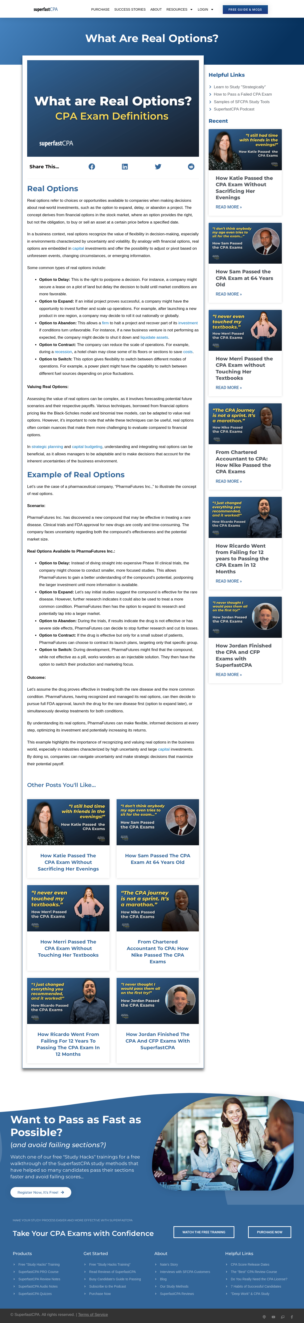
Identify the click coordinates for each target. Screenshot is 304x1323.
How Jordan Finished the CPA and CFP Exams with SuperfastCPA (158, 1040)
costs (188, 352)
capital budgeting (87, 446)
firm (105, 323)
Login (206, 9)
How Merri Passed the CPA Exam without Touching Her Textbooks (68, 948)
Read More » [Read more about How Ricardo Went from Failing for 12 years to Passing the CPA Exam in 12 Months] (229, 581)
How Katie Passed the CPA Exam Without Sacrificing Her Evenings (68, 862)
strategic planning (47, 446)
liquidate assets (154, 337)
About (156, 9)
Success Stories (130, 9)
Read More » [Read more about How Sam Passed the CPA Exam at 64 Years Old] (229, 294)
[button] (91, 166)
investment (188, 323)
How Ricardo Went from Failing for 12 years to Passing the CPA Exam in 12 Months (242, 559)
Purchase (100, 9)
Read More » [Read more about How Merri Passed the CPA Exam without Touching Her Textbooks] (229, 387)
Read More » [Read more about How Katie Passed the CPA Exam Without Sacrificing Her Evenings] (229, 206)
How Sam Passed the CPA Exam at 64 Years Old (244, 278)
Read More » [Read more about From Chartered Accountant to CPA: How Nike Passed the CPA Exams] (229, 481)
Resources (179, 9)
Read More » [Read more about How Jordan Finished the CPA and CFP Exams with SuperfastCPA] (229, 674)
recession (63, 352)
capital (78, 248)
